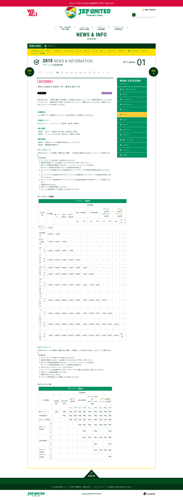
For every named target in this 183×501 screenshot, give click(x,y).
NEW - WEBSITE (149, 10)
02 (62, 72)
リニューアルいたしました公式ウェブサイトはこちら (91, 3)
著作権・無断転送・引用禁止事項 (80, 487)
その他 (42, 53)
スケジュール (119, 28)
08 (89, 72)
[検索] (143, 15)
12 (108, 72)
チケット (87, 51)
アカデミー (101, 28)
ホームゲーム (68, 51)
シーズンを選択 (46, 73)
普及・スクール (133, 51)
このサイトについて (99, 487)
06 (80, 72)
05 (76, 72)
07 (85, 72)
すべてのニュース (37, 51)
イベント (79, 51)
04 (71, 72)
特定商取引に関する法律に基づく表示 (119, 487)
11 (103, 72)
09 (94, 72)
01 (58, 72)
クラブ (48, 51)
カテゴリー (49, 46)
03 (67, 72)
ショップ (34, 53)
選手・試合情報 (65, 28)
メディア (144, 51)
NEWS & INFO (35, 46)
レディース (84, 28)
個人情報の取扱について (60, 487)
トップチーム (57, 51)
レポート (102, 51)
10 (99, 72)
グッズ (94, 51)
